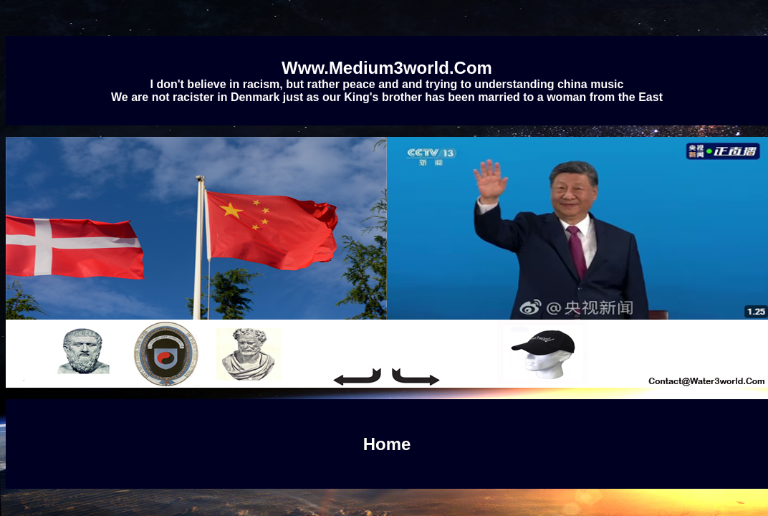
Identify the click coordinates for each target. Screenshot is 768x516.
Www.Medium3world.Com (387, 67)
